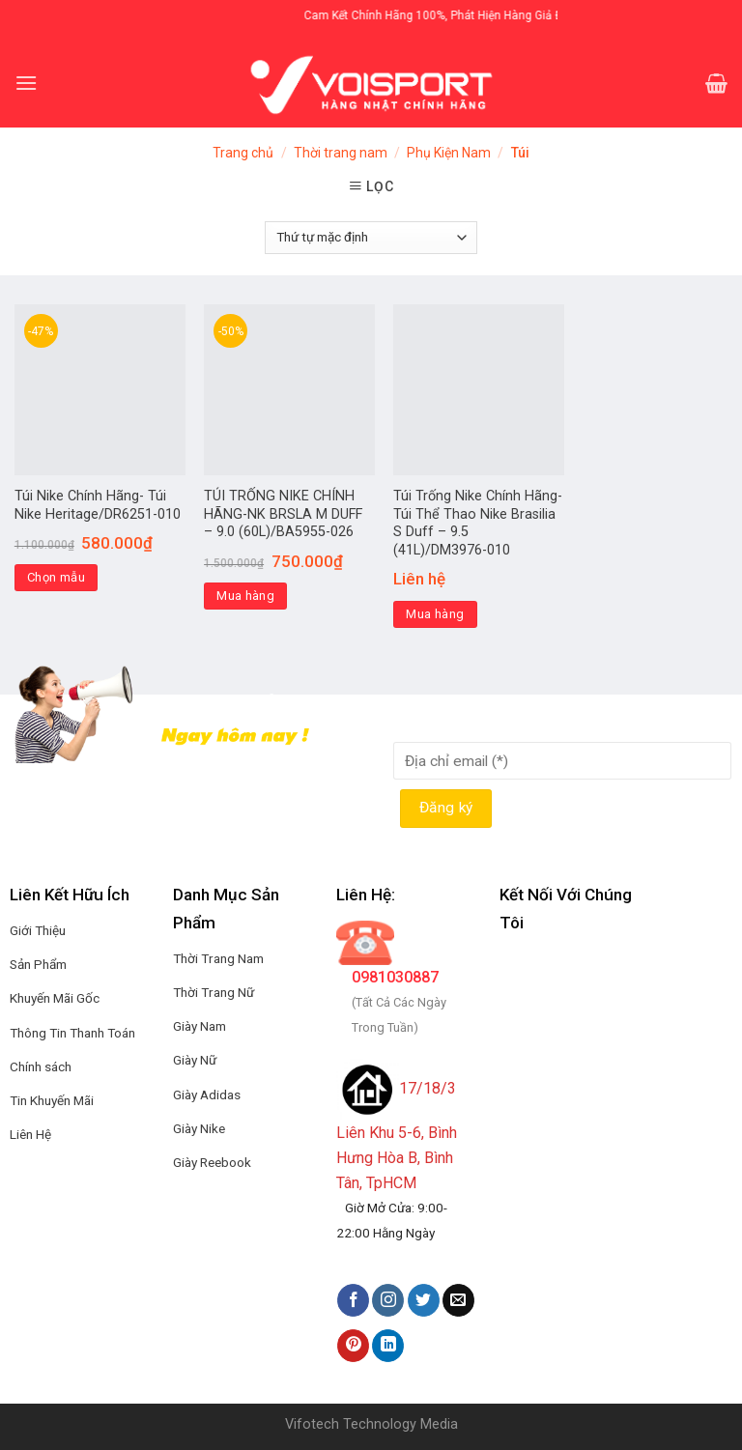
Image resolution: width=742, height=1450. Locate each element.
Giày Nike (199, 1128)
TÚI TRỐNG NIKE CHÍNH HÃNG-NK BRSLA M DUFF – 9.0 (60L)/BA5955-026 (283, 514)
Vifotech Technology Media (371, 1424)
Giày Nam (199, 1026)
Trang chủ (243, 152)
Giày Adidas (207, 1094)
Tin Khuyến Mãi (52, 1100)
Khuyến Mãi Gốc (55, 998)
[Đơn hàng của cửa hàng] (370, 237)
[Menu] (26, 82)
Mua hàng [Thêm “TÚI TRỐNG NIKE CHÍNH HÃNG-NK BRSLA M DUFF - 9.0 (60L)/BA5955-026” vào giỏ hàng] (245, 595)
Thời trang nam (340, 152)
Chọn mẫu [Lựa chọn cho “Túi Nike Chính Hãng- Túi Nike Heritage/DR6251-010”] (56, 577)
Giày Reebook (212, 1162)
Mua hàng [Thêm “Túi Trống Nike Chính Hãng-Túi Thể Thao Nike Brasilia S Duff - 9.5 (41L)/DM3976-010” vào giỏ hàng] (435, 614)
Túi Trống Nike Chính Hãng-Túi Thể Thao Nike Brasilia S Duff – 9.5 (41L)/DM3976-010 (477, 523)
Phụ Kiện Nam (449, 152)
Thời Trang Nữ (213, 992)
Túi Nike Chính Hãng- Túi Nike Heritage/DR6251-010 (97, 505)
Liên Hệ (30, 1134)
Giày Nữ (194, 1059)
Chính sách (40, 1066)
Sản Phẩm (38, 964)
